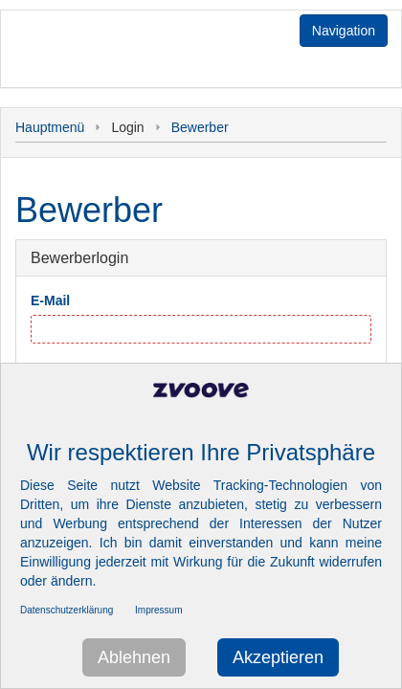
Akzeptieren (278, 657)
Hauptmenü (49, 127)
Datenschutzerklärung (66, 610)
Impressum (158, 610)
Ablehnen (134, 657)
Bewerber (200, 127)
